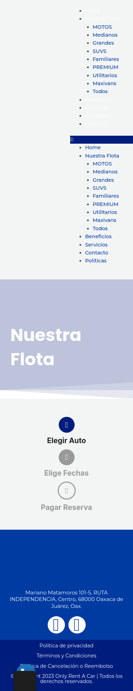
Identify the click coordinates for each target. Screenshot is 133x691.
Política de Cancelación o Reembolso (66, 666)
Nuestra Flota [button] (102, 19)
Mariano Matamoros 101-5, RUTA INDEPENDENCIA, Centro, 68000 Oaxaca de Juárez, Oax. (66, 599)
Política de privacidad (66, 646)
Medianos (105, 35)
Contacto (96, 116)
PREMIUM (105, 67)
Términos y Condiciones (66, 656)
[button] (101, 140)
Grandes (103, 43)
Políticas (95, 124)
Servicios (96, 108)
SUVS (99, 51)
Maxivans (104, 83)
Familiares (106, 59)
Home (93, 11)
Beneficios (98, 100)
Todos (100, 91)
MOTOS (102, 27)
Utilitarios (105, 75)
